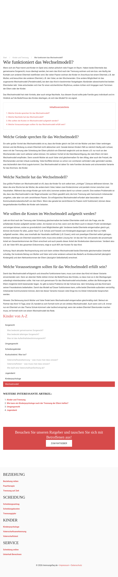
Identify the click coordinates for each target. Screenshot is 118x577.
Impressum (64, 565)
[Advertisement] (59, 36)
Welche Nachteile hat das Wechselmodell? (26, 117)
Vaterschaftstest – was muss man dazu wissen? (28, 364)
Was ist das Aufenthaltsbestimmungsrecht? (26, 338)
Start (5, 58)
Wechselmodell (12, 384)
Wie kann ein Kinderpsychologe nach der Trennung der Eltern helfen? (37, 403)
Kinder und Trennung (21, 58)
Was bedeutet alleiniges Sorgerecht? (23, 334)
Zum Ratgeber (59, 443)
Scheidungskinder (13, 349)
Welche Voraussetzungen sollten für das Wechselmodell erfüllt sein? (36, 124)
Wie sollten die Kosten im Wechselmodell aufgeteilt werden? (33, 121)
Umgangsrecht (11, 343)
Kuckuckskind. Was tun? (16, 354)
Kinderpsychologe (13, 378)
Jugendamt (10, 373)
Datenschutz (76, 565)
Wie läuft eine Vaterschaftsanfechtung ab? (26, 368)
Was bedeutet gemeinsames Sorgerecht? (25, 330)
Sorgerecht (10, 325)
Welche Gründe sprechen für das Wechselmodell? (29, 113)
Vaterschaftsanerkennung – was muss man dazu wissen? (32, 360)
